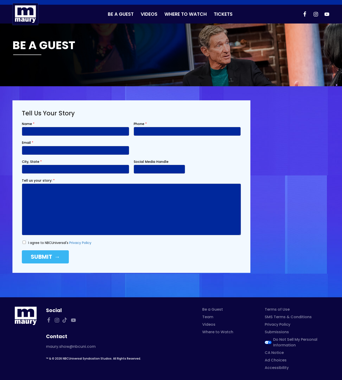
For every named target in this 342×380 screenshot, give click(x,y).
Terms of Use (277, 309)
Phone (140, 124)
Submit (41, 257)
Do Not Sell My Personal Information (295, 342)
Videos (149, 14)
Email (27, 143)
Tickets (223, 14)
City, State (32, 162)
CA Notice (274, 352)
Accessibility (277, 367)
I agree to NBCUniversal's (59, 242)
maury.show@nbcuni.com (71, 346)
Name (28, 124)
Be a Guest (121, 14)
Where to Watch (185, 14)
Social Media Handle (151, 162)
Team (207, 317)
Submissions (277, 332)
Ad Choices (276, 360)
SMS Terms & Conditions (288, 317)
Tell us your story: (38, 180)
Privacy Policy (80, 242)
